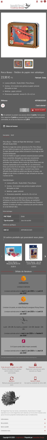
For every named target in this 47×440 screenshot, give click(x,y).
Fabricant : (38, 78)
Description (6, 135)
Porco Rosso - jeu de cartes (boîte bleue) (33, 263)
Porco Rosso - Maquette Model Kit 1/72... (13, 263)
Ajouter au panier (38, 110)
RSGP (12, 135)
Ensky (44, 78)
